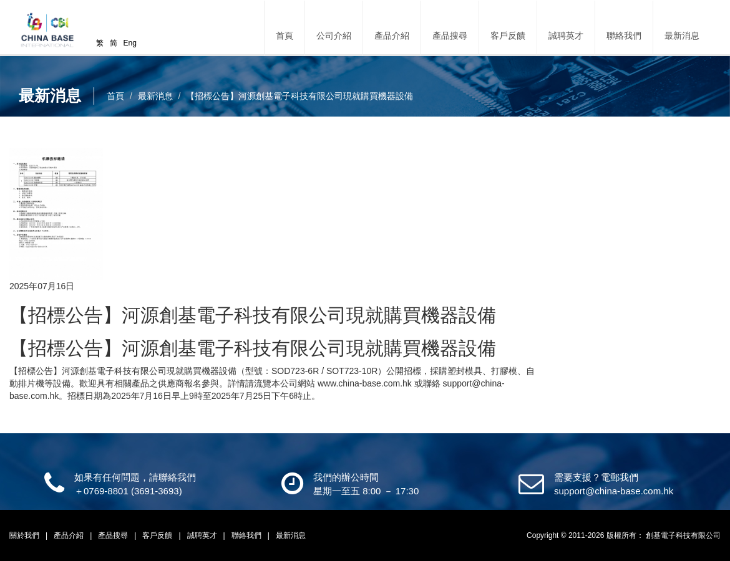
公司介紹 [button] (333, 36)
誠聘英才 (565, 36)
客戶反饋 (507, 36)
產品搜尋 (449, 36)
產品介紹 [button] (391, 36)
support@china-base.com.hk (613, 491)
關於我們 (25, 535)
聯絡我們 (623, 36)
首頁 (284, 36)
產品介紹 (69, 535)
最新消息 (681, 36)
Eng (130, 43)
